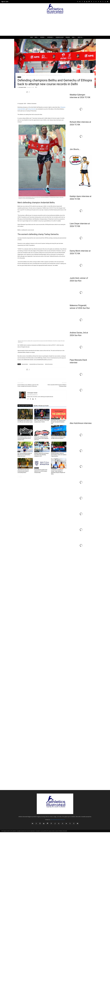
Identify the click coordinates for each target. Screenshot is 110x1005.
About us (80, 37)
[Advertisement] (55, 25)
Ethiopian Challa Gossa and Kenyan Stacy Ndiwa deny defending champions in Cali (41, 455)
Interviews (50, 37)
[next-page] (21, 477)
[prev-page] (18, 477)
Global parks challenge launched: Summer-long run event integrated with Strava (41, 438)
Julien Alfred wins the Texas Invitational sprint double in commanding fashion (23, 471)
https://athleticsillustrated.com (32, 394)
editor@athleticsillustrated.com (58, 819)
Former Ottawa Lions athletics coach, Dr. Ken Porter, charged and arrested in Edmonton (28, 385)
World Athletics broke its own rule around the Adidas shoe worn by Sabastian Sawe (24, 438)
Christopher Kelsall (22, 87)
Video (74, 37)
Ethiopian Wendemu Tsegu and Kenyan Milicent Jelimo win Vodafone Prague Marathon (58, 455)
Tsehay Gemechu (32, 109)
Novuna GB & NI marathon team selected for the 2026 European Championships (40, 471)
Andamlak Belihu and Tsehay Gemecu (37, 364)
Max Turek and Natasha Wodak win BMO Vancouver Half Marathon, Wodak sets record (25, 455)
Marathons (36, 451)
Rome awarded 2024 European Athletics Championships (57, 385)
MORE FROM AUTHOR (41, 406)
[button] (78, 1)
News (36, 37)
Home (31, 37)
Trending (67, 37)
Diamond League (60, 37)
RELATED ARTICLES (25, 406)
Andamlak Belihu (25, 364)
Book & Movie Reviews (55, 418)
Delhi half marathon (49, 364)
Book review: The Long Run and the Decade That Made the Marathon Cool (58, 422)
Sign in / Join (4, 1)
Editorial (23, 75)
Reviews (42, 37)
